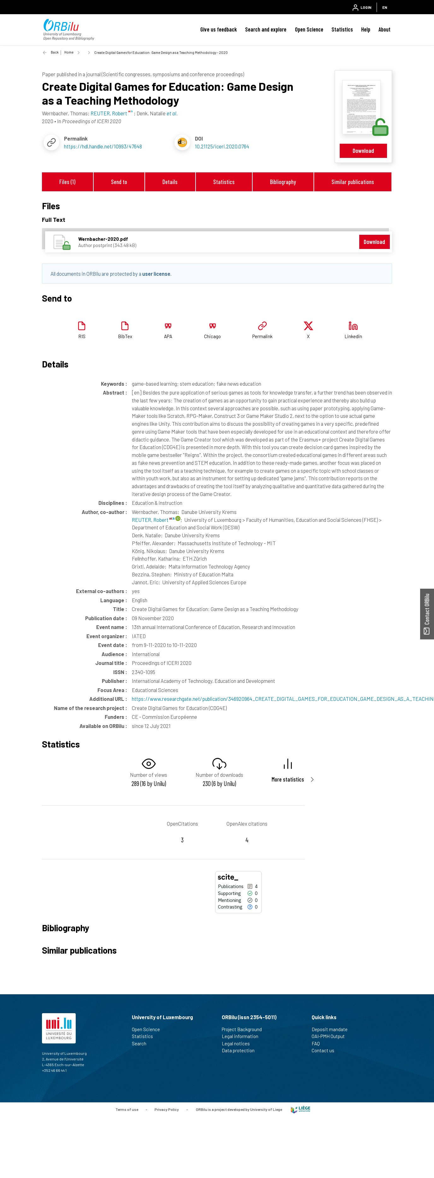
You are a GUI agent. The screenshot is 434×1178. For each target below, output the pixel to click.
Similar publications (352, 181)
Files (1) (67, 181)
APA (168, 336)
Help (365, 29)
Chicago (212, 336)
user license (156, 273)
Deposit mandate (332, 1029)
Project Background (244, 1029)
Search (142, 1043)
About (384, 29)
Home (68, 52)
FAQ (318, 1043)
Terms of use (126, 1109)
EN (384, 7)
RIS (81, 336)
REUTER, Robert (153, 520)
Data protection (241, 1050)
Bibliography (283, 181)
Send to (119, 181)
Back (55, 52)
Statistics (342, 29)
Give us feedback (218, 29)
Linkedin (353, 336)
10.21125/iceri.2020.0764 (222, 146)
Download (363, 150)
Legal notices (238, 1043)
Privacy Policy (167, 1109)
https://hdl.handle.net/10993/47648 (103, 146)
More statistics (288, 779)
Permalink (262, 336)
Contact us (326, 1050)
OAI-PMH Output (331, 1036)
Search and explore (265, 29)
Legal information (243, 1036)
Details (170, 181)
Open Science (309, 29)
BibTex (125, 336)
